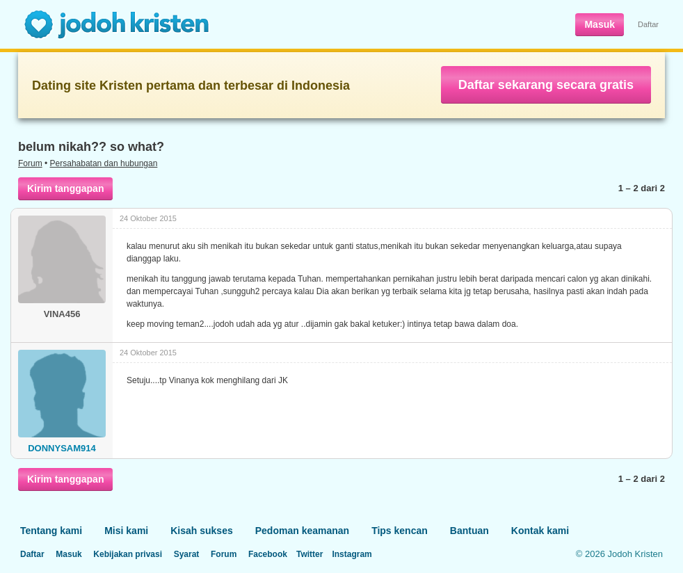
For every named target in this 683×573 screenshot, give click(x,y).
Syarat (187, 554)
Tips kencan (399, 530)
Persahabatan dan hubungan (104, 163)
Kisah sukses (201, 530)
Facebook (267, 554)
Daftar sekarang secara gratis (546, 85)
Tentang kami (51, 530)
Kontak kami (540, 530)
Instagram (351, 554)
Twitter (309, 554)
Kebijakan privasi (127, 554)
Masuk (599, 24)
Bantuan (469, 530)
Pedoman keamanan (302, 530)
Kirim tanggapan (65, 188)
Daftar (648, 24)
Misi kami (126, 530)
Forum (30, 163)
